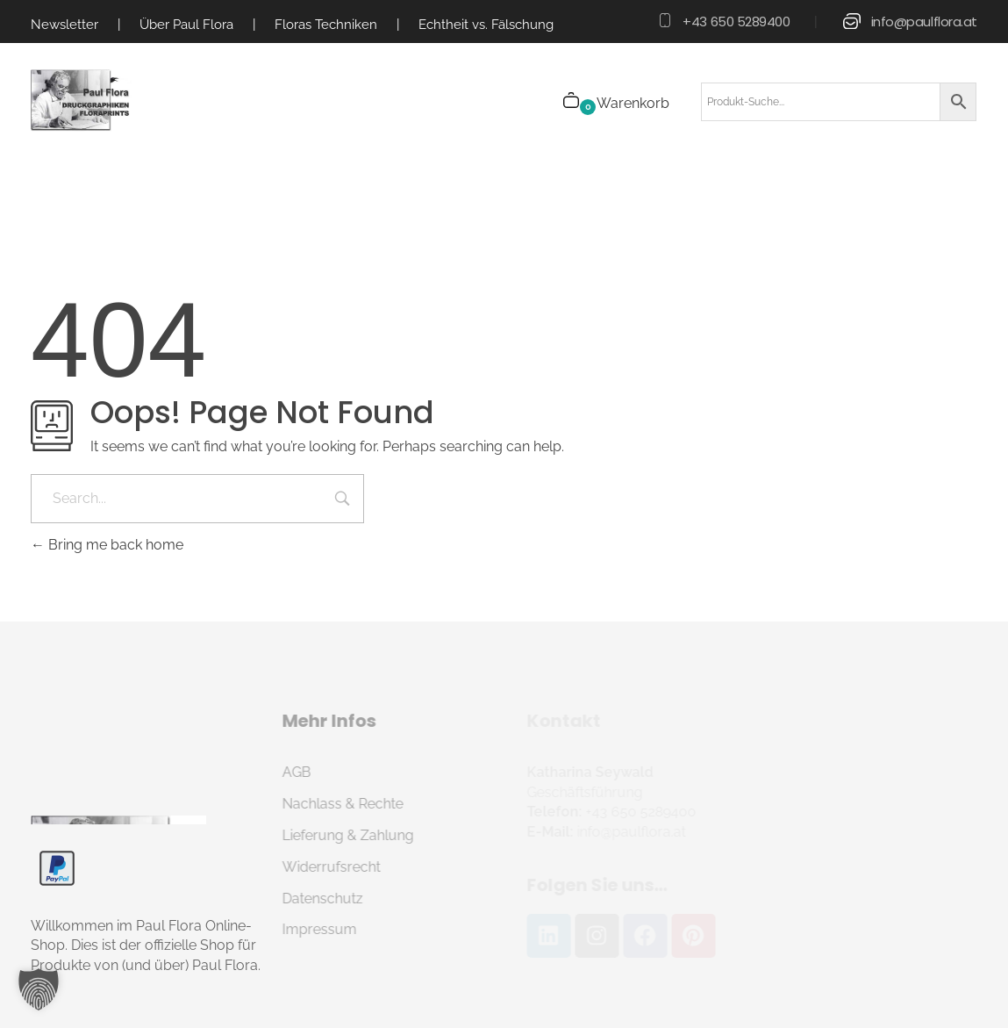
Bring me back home (107, 544)
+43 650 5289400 (736, 21)
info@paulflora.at (924, 21)
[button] (38, 989)
